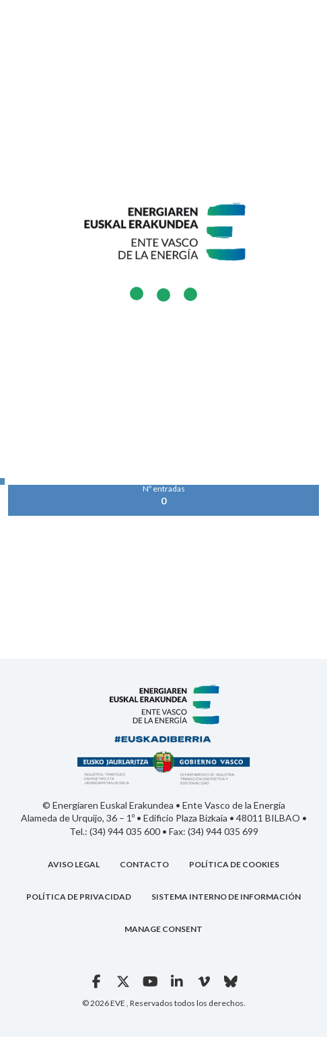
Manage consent (163, 929)
